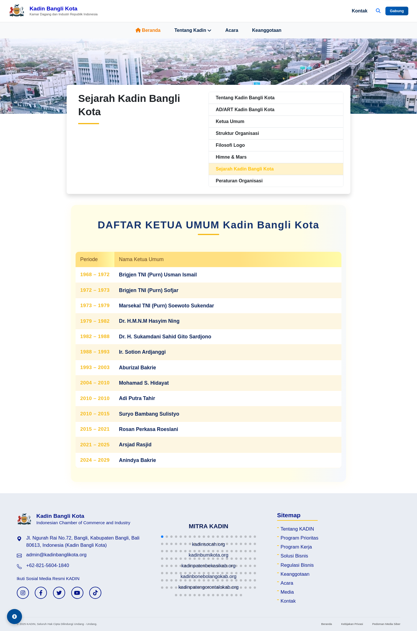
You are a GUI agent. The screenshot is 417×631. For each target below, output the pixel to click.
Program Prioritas (300, 538)
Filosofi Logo (230, 145)
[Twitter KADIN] (59, 593)
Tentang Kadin (192, 30)
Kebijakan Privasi (352, 624)
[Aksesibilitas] (14, 616)
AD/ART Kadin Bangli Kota (245, 109)
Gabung (397, 11)
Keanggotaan (266, 30)
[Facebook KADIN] (41, 593)
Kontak (359, 10)
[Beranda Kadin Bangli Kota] (53, 11)
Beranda (148, 30)
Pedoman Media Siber (386, 624)
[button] (162, 536)
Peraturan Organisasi (239, 180)
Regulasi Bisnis (297, 565)
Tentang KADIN (297, 529)
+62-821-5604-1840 (47, 565)
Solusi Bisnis (294, 556)
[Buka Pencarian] (378, 11)
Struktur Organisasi (237, 133)
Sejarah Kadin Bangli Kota (245, 168)
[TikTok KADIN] (95, 593)
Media (287, 592)
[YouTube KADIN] (77, 593)
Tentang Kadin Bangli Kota (245, 97)
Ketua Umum (230, 121)
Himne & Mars (231, 157)
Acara (231, 30)
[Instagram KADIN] (23, 593)
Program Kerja (296, 547)
